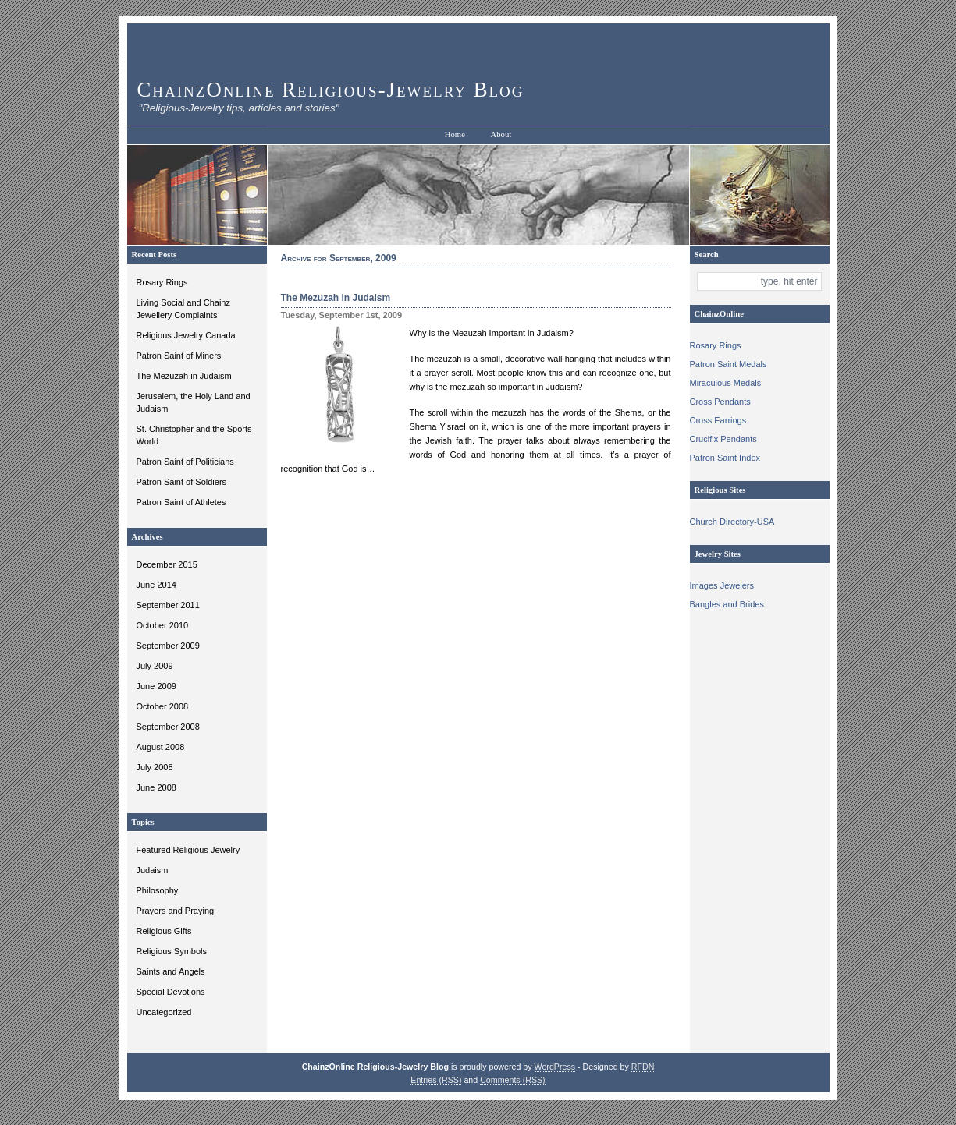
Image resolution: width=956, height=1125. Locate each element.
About (501, 134)
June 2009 (156, 686)
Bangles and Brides (727, 604)
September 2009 (168, 645)
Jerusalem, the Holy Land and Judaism (194, 402)
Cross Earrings (718, 420)
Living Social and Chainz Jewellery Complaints (183, 309)
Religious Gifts (164, 931)
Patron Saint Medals (728, 364)
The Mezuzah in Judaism (184, 375)
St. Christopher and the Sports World (194, 435)
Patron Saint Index (725, 457)
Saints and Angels (171, 971)
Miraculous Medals (726, 382)
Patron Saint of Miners (179, 355)
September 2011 (168, 605)
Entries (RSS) (435, 1079)
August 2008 (161, 747)
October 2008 (163, 706)
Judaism (153, 870)
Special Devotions (171, 991)
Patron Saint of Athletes (181, 502)
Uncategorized (164, 1012)
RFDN (643, 1066)
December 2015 (167, 564)
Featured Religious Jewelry (188, 849)
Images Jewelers (722, 585)
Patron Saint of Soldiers (182, 481)
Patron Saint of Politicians (185, 461)
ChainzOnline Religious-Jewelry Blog (330, 89)
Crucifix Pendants (723, 439)
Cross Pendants (720, 401)
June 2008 (156, 787)
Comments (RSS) (513, 1079)
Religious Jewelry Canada (186, 335)
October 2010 (163, 625)
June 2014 (156, 584)
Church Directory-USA (732, 521)
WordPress (555, 1066)
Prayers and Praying (176, 910)
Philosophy (158, 890)
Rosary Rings (162, 282)
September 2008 (168, 726)
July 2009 (155, 665)
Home (455, 134)
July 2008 (155, 767)
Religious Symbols (172, 951)
